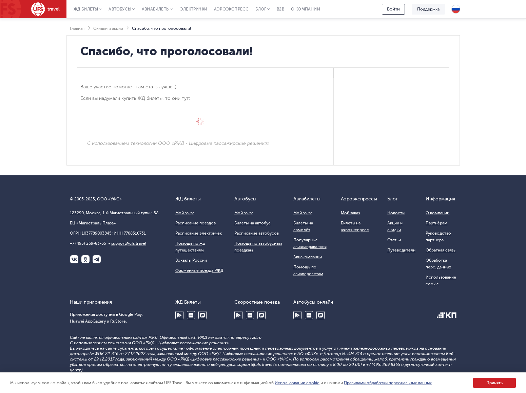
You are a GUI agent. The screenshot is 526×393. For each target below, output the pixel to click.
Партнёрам (436, 223)
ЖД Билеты (86, 9)
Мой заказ (184, 213)
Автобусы (120, 9)
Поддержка (428, 9)
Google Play (179, 315)
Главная (77, 28)
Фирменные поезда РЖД (199, 270)
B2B (280, 9)
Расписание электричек (198, 233)
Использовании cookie (297, 382)
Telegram (96, 259)
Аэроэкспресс (231, 9)
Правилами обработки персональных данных (388, 382)
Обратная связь (440, 250)
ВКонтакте (74, 259)
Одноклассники (85, 259)
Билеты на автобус (252, 223)
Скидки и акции (108, 28)
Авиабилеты (156, 9)
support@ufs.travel (128, 243)
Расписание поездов (195, 223)
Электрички (193, 9)
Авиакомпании (307, 257)
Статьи (394, 240)
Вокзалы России (191, 260)
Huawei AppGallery (191, 315)
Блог (260, 9)
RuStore (202, 315)
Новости (396, 213)
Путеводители (401, 250)
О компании (305, 9)
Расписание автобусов (256, 233)
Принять (494, 382)
